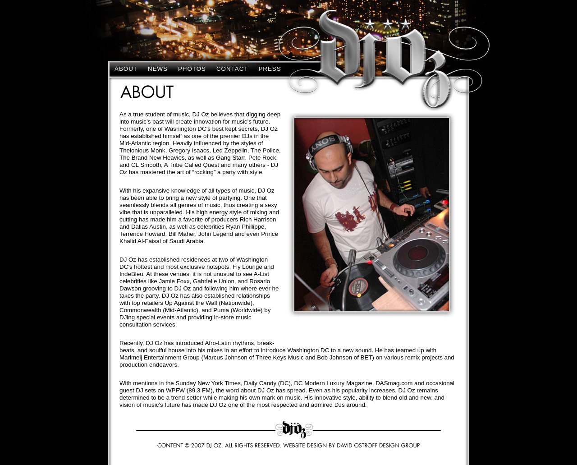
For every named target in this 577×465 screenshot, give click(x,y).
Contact (232, 68)
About (125, 68)
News (158, 68)
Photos (192, 68)
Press (269, 68)
